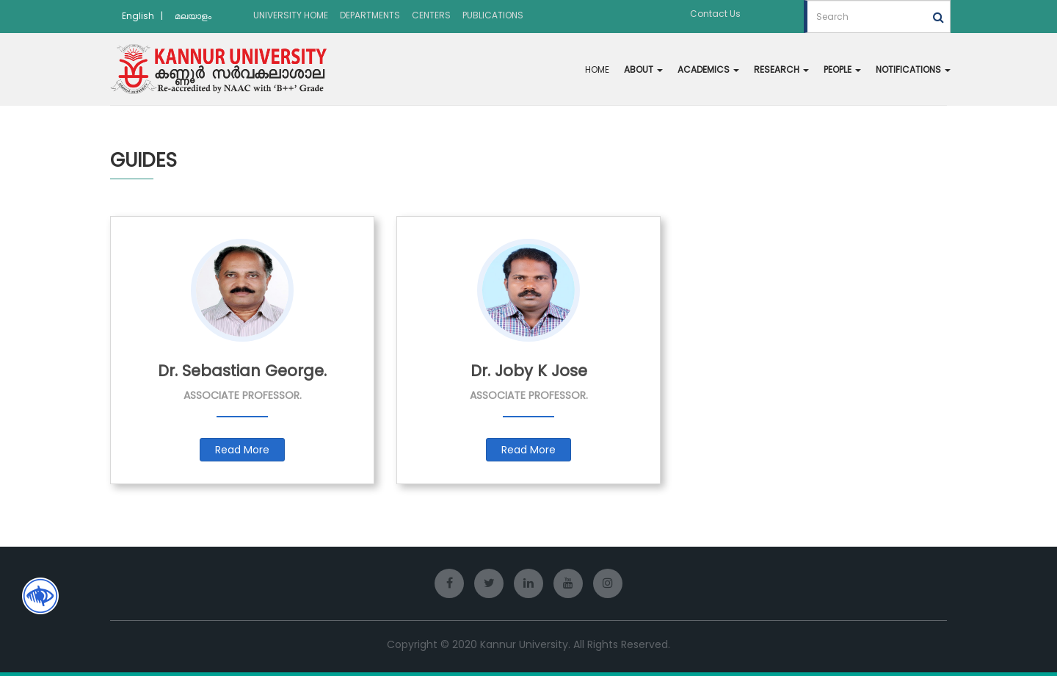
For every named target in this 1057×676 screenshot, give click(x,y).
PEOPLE (842, 69)
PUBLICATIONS (492, 15)
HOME (597, 69)
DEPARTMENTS (370, 15)
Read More (242, 449)
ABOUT (643, 69)
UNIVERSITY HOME (290, 15)
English (138, 16)
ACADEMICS (708, 69)
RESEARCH (781, 69)
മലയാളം (193, 16)
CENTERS (431, 15)
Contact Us (715, 13)
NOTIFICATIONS (913, 69)
